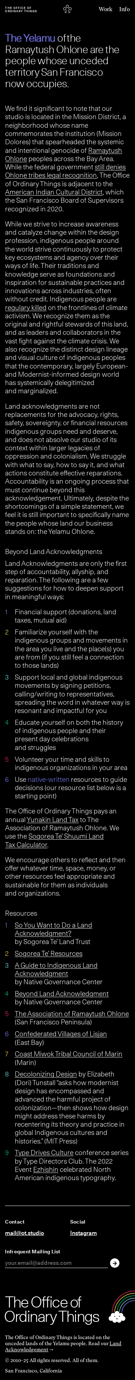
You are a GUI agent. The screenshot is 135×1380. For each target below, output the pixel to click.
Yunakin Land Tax (52, 819)
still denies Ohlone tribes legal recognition (65, 171)
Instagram (83, 1233)
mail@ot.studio (24, 1233)
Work (105, 9)
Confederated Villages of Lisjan (61, 1033)
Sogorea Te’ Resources (48, 953)
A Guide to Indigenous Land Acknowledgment (56, 969)
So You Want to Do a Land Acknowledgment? (53, 929)
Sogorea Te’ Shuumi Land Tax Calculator (54, 840)
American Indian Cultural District (54, 192)
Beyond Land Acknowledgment (62, 993)
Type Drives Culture (44, 1152)
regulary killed (25, 307)
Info (124, 9)
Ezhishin (45, 1169)
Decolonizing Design (46, 1074)
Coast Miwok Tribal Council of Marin (68, 1054)
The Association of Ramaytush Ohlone (72, 1013)
